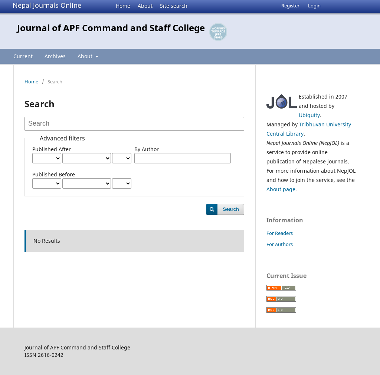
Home (123, 5)
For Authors (279, 244)
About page (280, 189)
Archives (55, 56)
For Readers (279, 233)
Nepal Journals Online (47, 5)
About (145, 5)
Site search (173, 5)
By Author (146, 149)
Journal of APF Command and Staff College (111, 27)
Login (314, 5)
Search (231, 209)
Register (290, 5)
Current (23, 56)
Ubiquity (309, 115)
